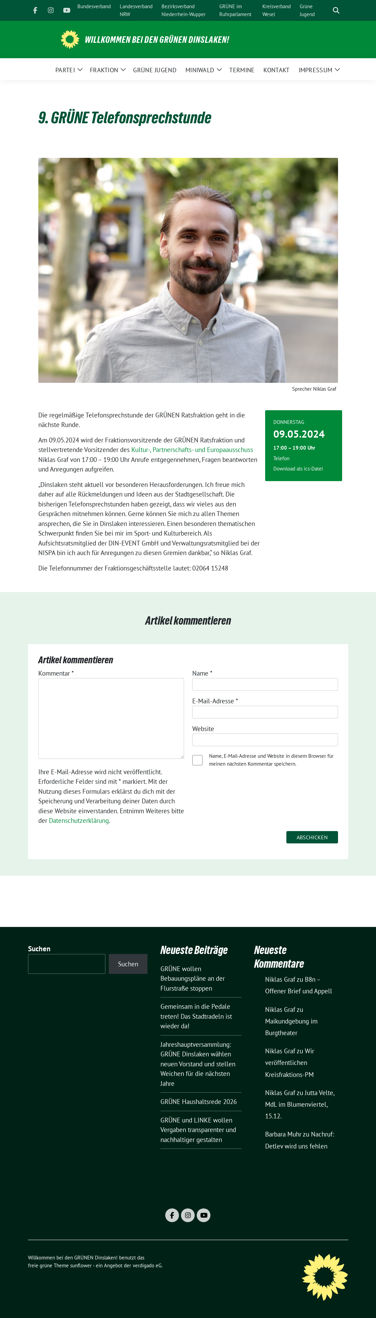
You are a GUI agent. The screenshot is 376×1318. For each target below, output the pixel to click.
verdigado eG (147, 1265)
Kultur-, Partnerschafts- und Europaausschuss (192, 449)
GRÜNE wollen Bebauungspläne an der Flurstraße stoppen (192, 978)
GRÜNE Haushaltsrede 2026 (198, 1101)
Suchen (39, 948)
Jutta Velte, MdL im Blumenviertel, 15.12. (299, 1104)
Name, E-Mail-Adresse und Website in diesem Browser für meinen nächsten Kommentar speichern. (271, 760)
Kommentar (56, 673)
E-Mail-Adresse (215, 701)
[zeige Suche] (336, 10)
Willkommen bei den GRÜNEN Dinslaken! (157, 40)
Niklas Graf (280, 979)
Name (202, 673)
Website (203, 729)
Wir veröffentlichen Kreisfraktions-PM (289, 1062)
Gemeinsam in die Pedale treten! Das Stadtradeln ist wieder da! (196, 1016)
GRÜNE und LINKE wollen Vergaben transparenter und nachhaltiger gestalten (198, 1130)
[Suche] (326, 10)
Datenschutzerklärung (79, 820)
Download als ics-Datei (298, 468)
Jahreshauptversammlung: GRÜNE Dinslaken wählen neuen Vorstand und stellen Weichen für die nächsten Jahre (197, 1064)
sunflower (81, 1265)
